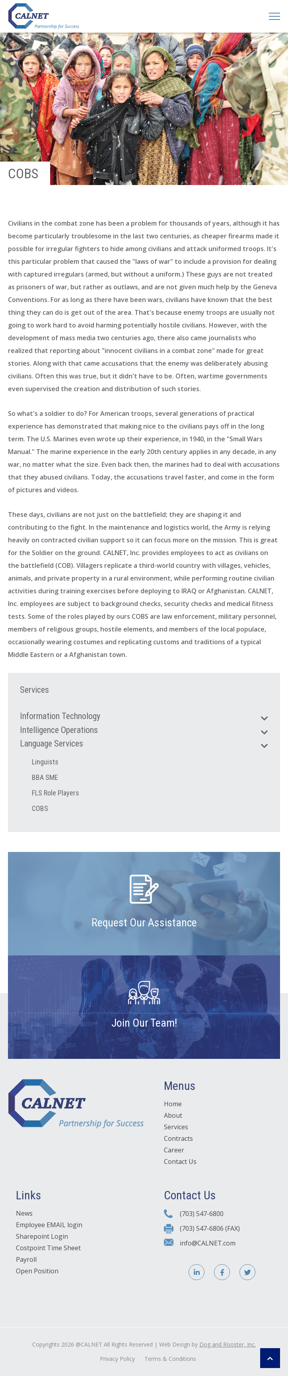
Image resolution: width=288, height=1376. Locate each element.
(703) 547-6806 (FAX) (210, 1228)
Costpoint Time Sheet (48, 1247)
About (173, 1115)
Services (176, 1127)
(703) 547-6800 (202, 1213)
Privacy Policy (117, 1358)
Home (173, 1103)
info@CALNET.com (207, 1243)
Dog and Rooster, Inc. (227, 1344)
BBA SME (45, 777)
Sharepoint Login (42, 1236)
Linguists (45, 762)
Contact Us (180, 1161)
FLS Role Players (55, 793)
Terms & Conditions (170, 1358)
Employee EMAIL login (49, 1224)
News (24, 1213)
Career (174, 1150)
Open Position (37, 1271)
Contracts (178, 1138)
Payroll (26, 1259)
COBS (40, 808)
